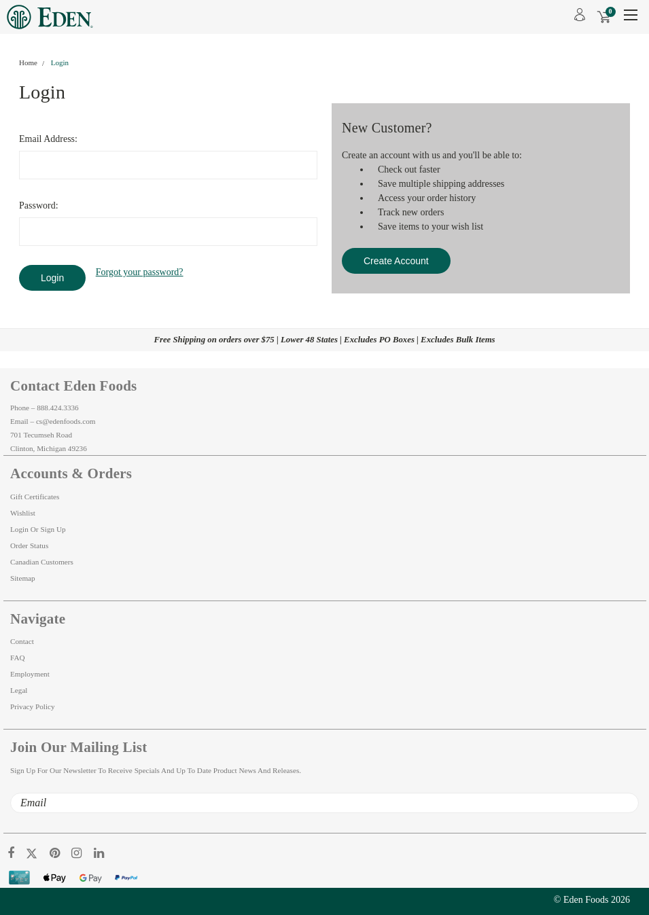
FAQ (17, 657)
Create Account (396, 260)
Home (28, 62)
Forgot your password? (139, 272)
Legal (18, 690)
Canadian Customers (41, 562)
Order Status (29, 545)
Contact (22, 641)
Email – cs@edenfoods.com (53, 421)
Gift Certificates (34, 496)
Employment (30, 674)
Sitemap (22, 578)
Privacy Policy (32, 706)
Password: (38, 205)
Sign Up (53, 529)
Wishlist (22, 513)
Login (60, 62)
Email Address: (48, 139)
